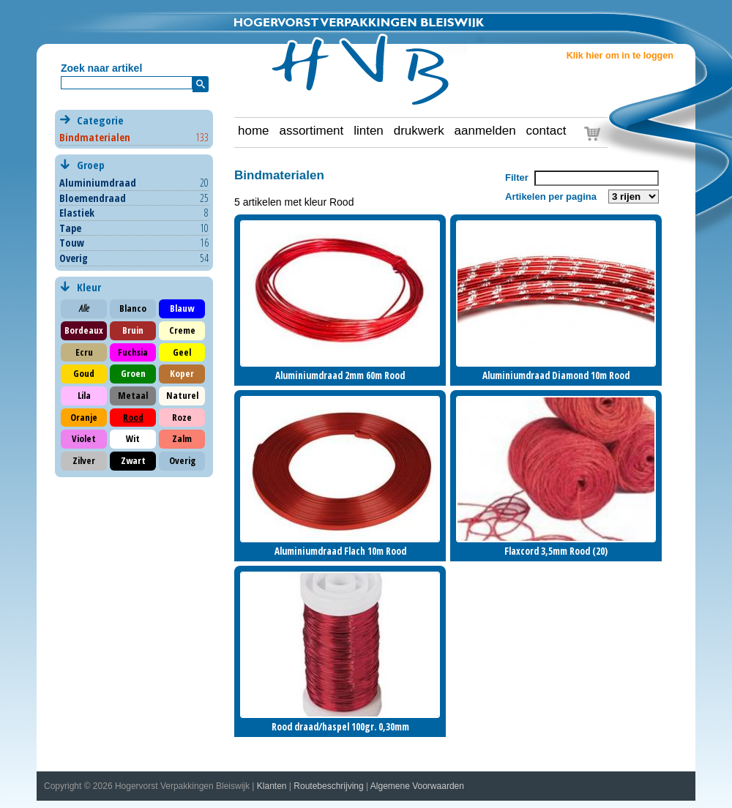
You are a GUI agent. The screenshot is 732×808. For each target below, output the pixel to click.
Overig (73, 258)
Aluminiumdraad (97, 183)
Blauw (182, 308)
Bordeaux (83, 330)
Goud (83, 373)
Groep (133, 165)
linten (369, 131)
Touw (71, 243)
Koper (182, 373)
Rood (133, 417)
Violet (84, 438)
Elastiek (76, 213)
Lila (84, 395)
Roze (182, 417)
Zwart (133, 460)
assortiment (311, 131)
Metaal (133, 395)
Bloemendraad (92, 198)
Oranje (83, 417)
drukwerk (419, 131)
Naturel (182, 395)
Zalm (182, 438)
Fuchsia (133, 352)
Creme (182, 330)
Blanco (132, 308)
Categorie (133, 129)
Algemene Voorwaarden (417, 786)
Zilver (83, 460)
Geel (182, 352)
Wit (133, 438)
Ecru (84, 352)
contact (546, 131)
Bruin (132, 330)
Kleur (87, 287)
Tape (70, 228)
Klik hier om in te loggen (620, 55)
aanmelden (485, 131)
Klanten (272, 786)
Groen (133, 373)
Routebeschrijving (328, 786)
